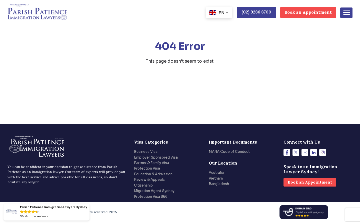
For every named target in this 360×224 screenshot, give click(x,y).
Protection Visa (147, 168)
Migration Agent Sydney (154, 191)
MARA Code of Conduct (229, 152)
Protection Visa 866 (151, 197)
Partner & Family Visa (151, 163)
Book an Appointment (308, 12)
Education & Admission (153, 174)
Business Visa (146, 152)
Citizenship (143, 185)
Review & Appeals (149, 180)
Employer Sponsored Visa (156, 157)
